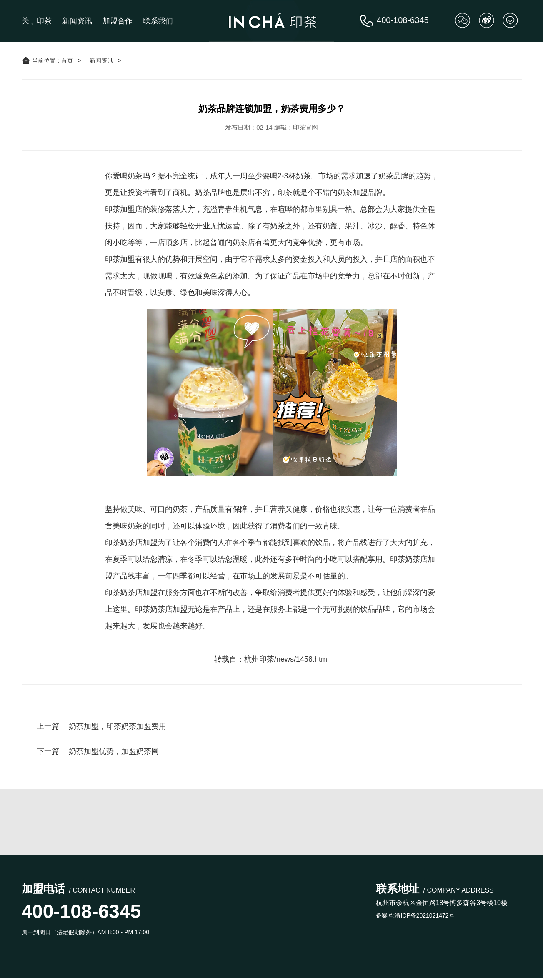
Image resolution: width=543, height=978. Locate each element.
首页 (67, 60)
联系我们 (158, 21)
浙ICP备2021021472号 (424, 915)
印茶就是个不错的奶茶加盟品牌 (330, 192)
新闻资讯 (77, 21)
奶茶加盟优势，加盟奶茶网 (114, 751)
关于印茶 (37, 21)
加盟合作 (118, 21)
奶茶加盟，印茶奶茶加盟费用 (117, 726)
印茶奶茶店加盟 (131, 592)
